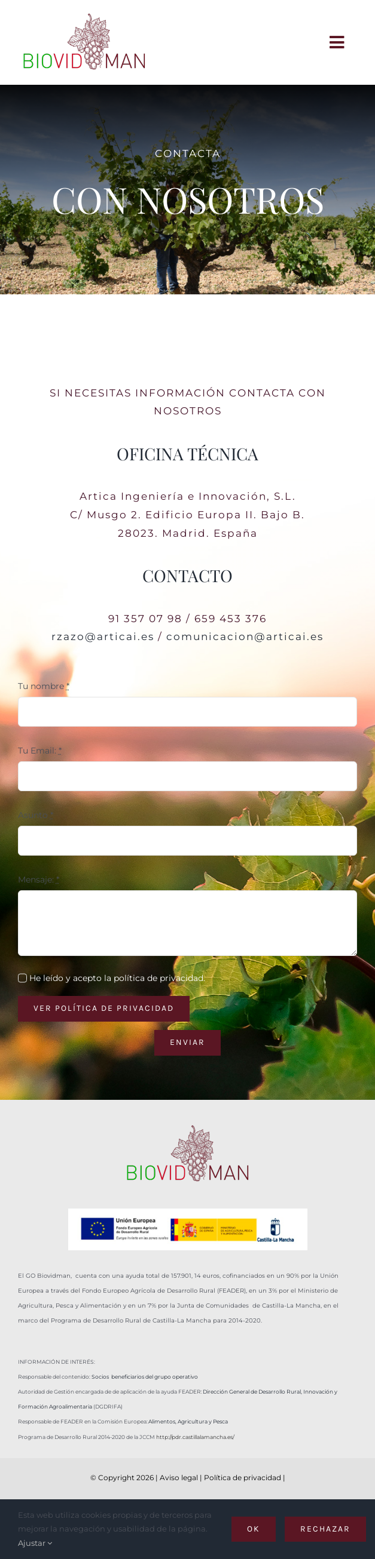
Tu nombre (43, 686)
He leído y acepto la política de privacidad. (117, 978)
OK (253, 1529)
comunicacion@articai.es (245, 636)
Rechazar (325, 1529)
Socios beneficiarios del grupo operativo (145, 1376)
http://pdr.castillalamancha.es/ (195, 1437)
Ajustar (35, 1543)
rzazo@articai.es (102, 636)
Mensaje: (38, 879)
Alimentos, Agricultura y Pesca (188, 1421)
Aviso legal (179, 1477)
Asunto (35, 815)
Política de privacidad (242, 1477)
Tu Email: (40, 750)
